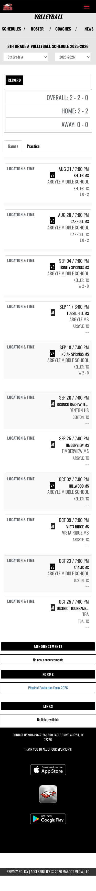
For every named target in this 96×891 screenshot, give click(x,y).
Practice (33, 146)
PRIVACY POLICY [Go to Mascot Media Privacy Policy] (17, 871)
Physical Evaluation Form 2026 (48, 687)
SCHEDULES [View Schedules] (11, 28)
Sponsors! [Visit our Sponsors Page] (65, 749)
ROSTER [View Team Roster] (37, 28)
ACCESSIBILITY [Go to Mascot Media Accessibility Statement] (40, 871)
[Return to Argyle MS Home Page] (7, 6)
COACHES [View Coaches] (63, 28)
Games (13, 146)
